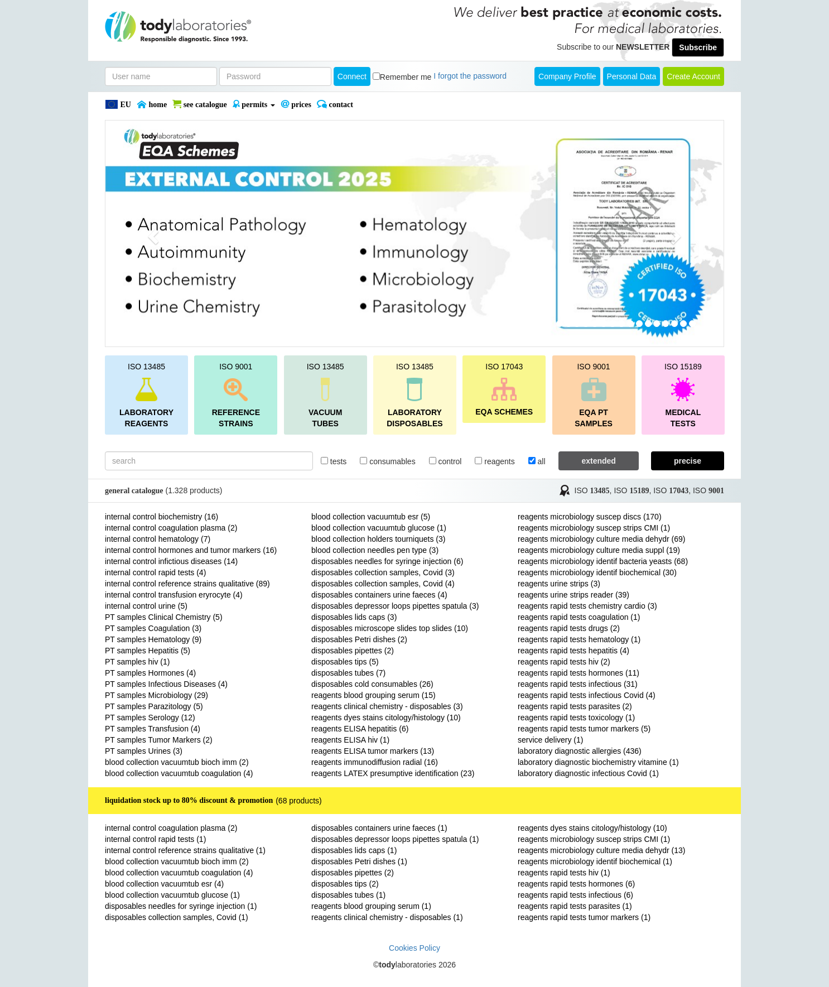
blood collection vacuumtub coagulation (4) (179, 773)
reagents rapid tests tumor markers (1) (584, 917)
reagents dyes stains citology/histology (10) (386, 717)
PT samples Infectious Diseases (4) (166, 684)
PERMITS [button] (254, 104)
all (537, 461)
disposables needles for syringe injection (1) (181, 906)
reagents (494, 461)
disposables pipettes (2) (352, 650)
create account (693, 76)
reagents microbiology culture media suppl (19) (599, 550)
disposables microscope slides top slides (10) (389, 628)
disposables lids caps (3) (354, 617)
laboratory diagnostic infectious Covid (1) (588, 773)
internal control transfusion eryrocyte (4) (174, 594)
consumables (387, 461)
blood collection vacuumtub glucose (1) (378, 527)
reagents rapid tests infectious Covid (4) (587, 695)
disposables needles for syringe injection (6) (387, 561)
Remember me (406, 77)
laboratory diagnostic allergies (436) (580, 751)
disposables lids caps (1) (354, 850)
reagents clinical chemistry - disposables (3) (387, 706)
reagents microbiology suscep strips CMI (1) (594, 527)
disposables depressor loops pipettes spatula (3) (395, 605)
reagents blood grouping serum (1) (371, 906)
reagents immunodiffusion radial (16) (374, 762)
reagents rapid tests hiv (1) (564, 872)
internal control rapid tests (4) (155, 572)
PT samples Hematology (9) (153, 639)
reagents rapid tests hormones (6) (576, 883)
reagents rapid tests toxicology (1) (576, 717)
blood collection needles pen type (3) (374, 550)
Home (152, 104)
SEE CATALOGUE (199, 104)
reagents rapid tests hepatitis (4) (573, 650)
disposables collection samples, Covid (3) (383, 572)
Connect (352, 76)
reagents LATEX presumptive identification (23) (392, 773)
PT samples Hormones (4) (150, 672)
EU (118, 104)
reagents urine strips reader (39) (573, 594)
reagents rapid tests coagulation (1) (579, 617)
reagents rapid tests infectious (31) (578, 684)
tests (333, 461)
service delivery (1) (550, 739)
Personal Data (632, 76)
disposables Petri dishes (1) (359, 861)
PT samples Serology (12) (150, 717)
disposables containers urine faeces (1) (379, 828)
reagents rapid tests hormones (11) (578, 672)
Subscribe (698, 47)
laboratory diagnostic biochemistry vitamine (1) (598, 762)
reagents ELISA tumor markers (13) (372, 751)
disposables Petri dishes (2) (359, 639)
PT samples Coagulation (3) (153, 628)
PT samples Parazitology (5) (154, 706)
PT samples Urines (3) (143, 751)
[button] (151, 233)
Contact (335, 104)
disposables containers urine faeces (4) (379, 594)
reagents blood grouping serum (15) (373, 695)
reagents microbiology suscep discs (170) (590, 516)
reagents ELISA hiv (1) (350, 739)
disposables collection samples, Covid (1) (176, 917)
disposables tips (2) (345, 883)
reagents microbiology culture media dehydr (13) (601, 850)
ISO (592, 490)
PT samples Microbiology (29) (156, 695)
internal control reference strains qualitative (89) (187, 583)
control (445, 461)
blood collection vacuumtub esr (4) (164, 883)
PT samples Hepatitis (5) (147, 650)
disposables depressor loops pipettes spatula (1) (395, 839)
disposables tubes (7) (348, 672)
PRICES (296, 104)
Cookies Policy (414, 947)
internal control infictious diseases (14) (171, 561)
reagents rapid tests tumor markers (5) (584, 728)
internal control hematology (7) (157, 539)
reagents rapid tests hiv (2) (564, 661)
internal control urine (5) (146, 605)
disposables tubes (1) (348, 894)
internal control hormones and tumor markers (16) (191, 550)
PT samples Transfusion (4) (152, 728)
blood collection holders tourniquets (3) (378, 539)
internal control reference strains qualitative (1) (185, 850)
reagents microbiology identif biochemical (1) (595, 861)
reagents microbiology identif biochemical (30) (597, 572)
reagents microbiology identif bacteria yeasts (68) (603, 561)
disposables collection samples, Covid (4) (383, 583)
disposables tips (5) (345, 661)
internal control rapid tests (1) (155, 839)
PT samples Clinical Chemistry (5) (164, 617)
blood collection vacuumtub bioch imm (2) (177, 762)
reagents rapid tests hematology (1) (579, 639)
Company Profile (567, 76)
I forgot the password (470, 75)
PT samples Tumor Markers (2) (159, 739)
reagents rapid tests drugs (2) (569, 628)
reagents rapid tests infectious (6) (575, 894)
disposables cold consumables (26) (372, 684)
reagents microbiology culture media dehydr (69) (601, 539)
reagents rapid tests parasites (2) (575, 706)
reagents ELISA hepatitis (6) (359, 728)
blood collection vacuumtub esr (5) (370, 516)
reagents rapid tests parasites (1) (575, 906)
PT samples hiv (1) (137, 661)
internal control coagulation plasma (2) (171, 527)
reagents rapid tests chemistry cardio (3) (587, 605)
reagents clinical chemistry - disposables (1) (387, 917)
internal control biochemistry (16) (161, 516)
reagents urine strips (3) (559, 583)
